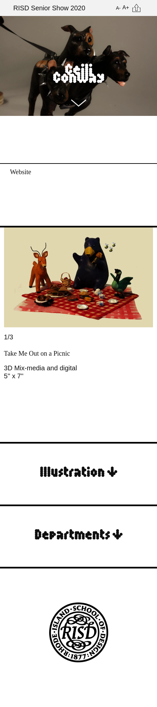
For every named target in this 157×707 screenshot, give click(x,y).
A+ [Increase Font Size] (125, 7)
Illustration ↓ (79, 471)
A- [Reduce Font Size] (118, 8)
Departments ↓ (79, 533)
